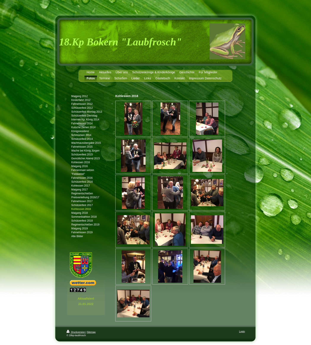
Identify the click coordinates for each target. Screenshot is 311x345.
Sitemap (91, 332)
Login (242, 331)
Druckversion (76, 332)
